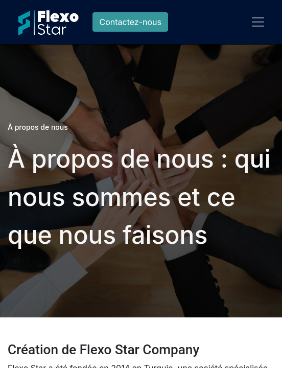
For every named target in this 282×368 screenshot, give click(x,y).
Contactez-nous (130, 22)
